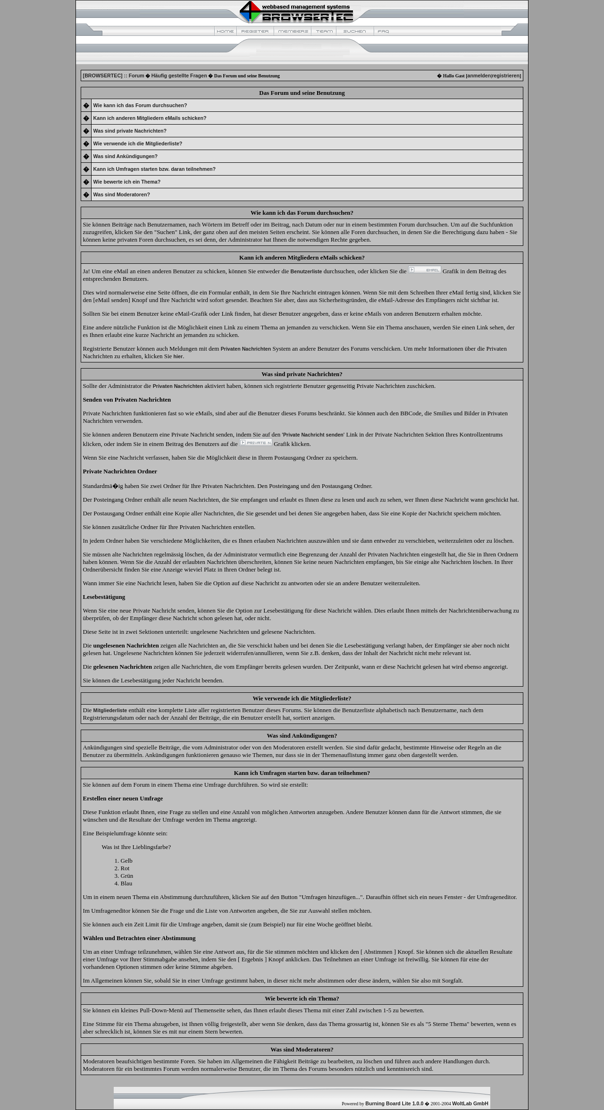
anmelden (479, 75)
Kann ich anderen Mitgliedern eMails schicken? (150, 118)
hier (178, 356)
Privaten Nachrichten (246, 349)
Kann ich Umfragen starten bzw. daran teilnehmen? (154, 169)
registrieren (506, 75)
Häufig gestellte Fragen (179, 75)
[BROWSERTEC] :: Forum (113, 75)
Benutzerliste (306, 271)
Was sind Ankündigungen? (125, 156)
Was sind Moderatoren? (121, 194)
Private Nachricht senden (313, 434)
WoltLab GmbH (470, 1103)
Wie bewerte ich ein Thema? (127, 182)
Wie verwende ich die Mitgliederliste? (138, 143)
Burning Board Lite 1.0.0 (394, 1103)
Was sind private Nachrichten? (130, 131)
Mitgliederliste (110, 710)
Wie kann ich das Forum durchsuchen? (140, 105)
